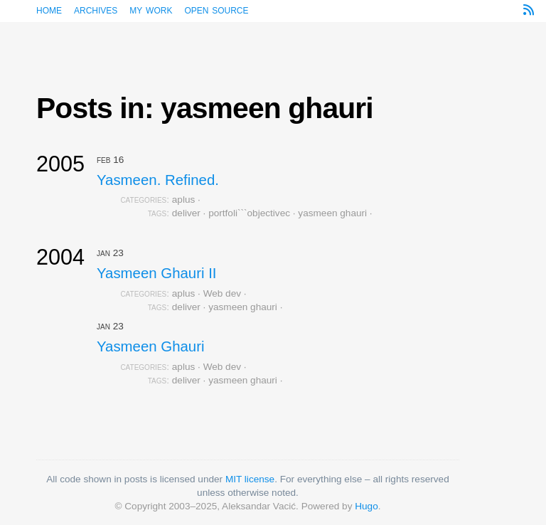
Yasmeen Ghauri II (157, 273)
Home (49, 9)
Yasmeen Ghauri (151, 346)
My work (150, 9)
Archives (95, 9)
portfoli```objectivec (249, 213)
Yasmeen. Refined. (158, 180)
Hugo (366, 506)
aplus (184, 199)
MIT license (249, 479)
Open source (216, 9)
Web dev (222, 293)
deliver (186, 213)
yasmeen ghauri (332, 213)
